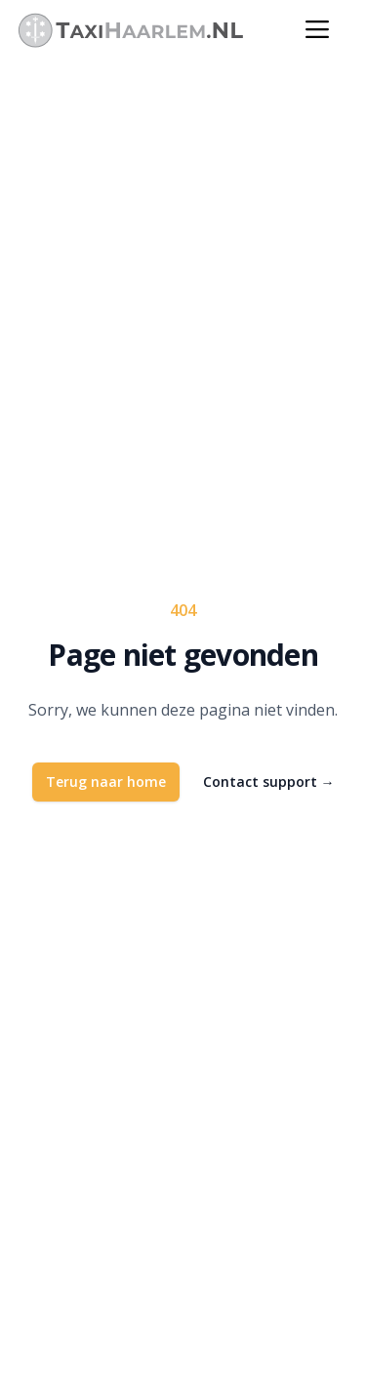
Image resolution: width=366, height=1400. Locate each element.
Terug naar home (106, 781)
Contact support (269, 781)
